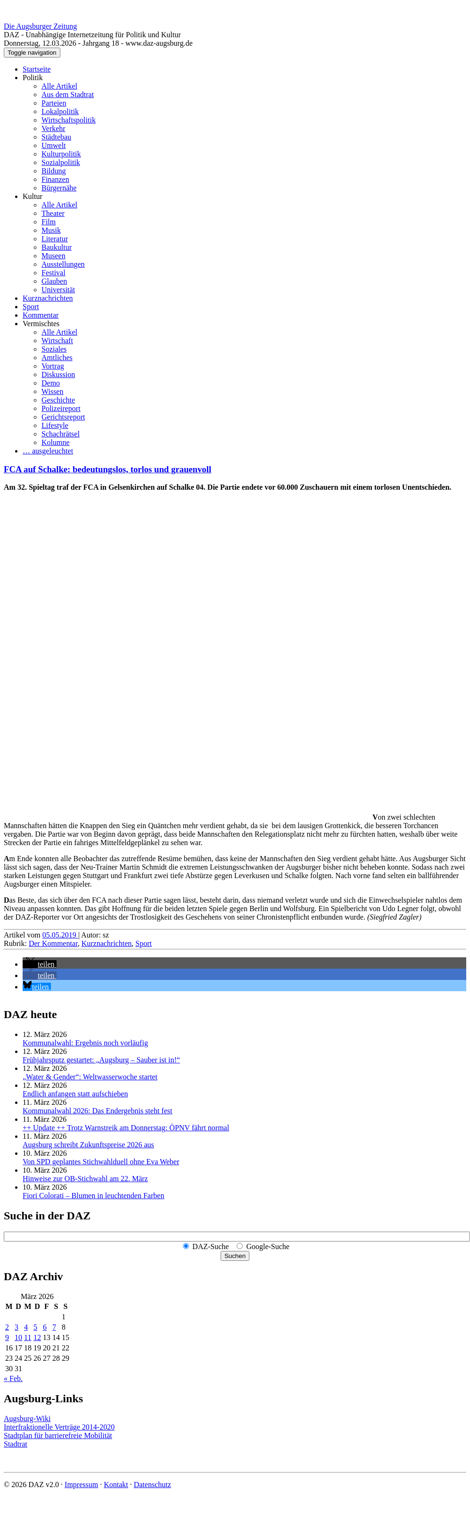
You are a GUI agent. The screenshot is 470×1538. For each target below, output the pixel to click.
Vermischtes (41, 324)
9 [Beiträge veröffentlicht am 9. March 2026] (7, 1337)
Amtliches (57, 358)
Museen (53, 256)
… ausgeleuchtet (48, 451)
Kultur (32, 196)
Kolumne (55, 442)
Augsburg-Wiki (27, 1419)
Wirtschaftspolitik (68, 120)
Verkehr (53, 128)
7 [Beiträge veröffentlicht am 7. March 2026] (54, 1327)
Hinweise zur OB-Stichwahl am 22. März (85, 1179)
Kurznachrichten (48, 298)
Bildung (53, 171)
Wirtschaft (57, 341)
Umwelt (53, 145)
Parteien (53, 103)
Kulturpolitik (61, 154)
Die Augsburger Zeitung (40, 26)
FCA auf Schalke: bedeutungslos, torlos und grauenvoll (107, 469)
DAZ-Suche (210, 1246)
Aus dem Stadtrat (67, 94)
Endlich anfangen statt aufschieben (75, 1094)
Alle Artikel (59, 86)
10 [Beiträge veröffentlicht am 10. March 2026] (18, 1337)
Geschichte (58, 400)
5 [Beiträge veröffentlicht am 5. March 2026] (35, 1327)
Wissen (52, 391)
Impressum (81, 1484)
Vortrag (52, 366)
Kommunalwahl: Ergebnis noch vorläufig (85, 1043)
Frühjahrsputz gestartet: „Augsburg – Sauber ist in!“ (101, 1060)
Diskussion (58, 374)
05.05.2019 (60, 935)
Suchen (235, 1255)
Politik (33, 78)
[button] (40, 964)
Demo (50, 383)
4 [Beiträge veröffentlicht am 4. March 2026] (26, 1327)
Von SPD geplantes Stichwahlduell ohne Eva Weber (101, 1162)
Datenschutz (152, 1484)
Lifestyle (54, 425)
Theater (53, 213)
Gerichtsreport (63, 417)
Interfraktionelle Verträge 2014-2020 (59, 1427)
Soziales (53, 349)
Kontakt (116, 1484)
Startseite (37, 69)
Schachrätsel (60, 434)
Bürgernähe (58, 188)
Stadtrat (15, 1444)
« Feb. (13, 1378)
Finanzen (55, 179)
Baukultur (56, 247)
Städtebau (56, 137)
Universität (58, 290)
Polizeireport (61, 408)
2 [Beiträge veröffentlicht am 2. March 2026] (7, 1327)
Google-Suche (267, 1246)
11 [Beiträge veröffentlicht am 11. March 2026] (27, 1337)
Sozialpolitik (60, 162)
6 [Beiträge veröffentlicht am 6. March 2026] (45, 1327)
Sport (31, 307)
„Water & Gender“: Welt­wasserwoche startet (90, 1077)
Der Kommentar (53, 943)
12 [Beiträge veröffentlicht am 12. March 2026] (37, 1337)
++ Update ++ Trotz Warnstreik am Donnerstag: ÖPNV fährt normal (126, 1128)
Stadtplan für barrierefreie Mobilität (58, 1435)
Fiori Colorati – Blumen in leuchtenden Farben (93, 1196)
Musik (51, 230)
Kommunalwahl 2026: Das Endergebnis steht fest (97, 1111)
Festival (53, 273)
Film (48, 222)
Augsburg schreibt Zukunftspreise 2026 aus (88, 1145)
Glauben (54, 281)
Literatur (54, 239)
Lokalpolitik (60, 111)
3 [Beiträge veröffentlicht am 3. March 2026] (16, 1327)
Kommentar (40, 315)
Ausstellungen (63, 264)
